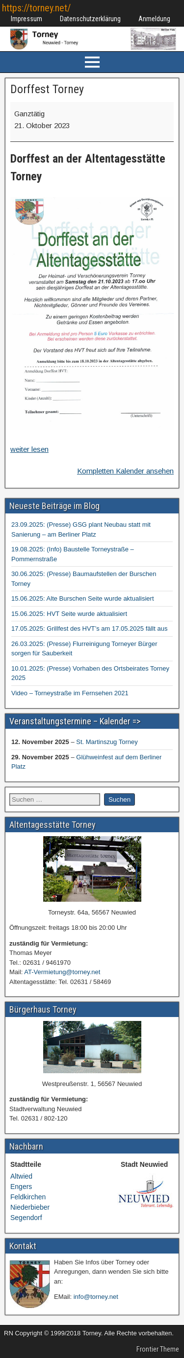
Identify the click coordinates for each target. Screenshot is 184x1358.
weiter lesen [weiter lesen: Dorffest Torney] (29, 449)
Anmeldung (154, 19)
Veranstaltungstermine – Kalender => (74, 721)
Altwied (21, 1176)
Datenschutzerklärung (90, 19)
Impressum (26, 19)
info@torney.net (96, 1296)
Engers (21, 1186)
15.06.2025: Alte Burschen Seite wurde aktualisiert (82, 598)
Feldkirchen (28, 1197)
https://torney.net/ (36, 8)
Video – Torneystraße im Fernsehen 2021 (70, 693)
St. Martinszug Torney (106, 742)
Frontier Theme (157, 1349)
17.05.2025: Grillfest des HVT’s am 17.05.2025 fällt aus (89, 628)
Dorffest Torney (47, 89)
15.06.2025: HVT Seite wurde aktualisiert (69, 613)
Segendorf (26, 1218)
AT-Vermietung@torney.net (62, 972)
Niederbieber (30, 1207)
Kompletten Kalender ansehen (125, 471)
